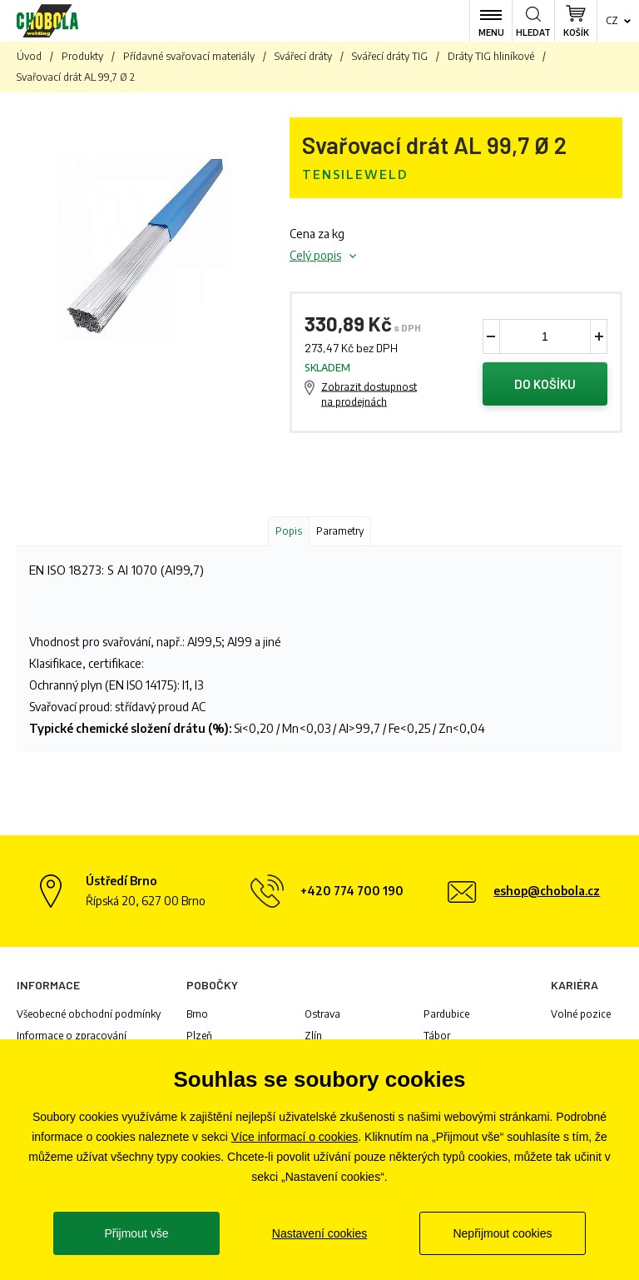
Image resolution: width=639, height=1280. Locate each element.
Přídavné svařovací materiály (189, 56)
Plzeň (199, 1035)
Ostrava (322, 1014)
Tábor (437, 1035)
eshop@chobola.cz (546, 891)
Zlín (313, 1035)
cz (612, 20)
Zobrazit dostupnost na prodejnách (369, 394)
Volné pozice (581, 1014)
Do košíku (545, 383)
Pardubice (446, 1014)
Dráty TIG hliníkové (491, 56)
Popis (288, 531)
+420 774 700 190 (352, 891)
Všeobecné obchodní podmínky (89, 1014)
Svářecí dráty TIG (390, 56)
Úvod (29, 56)
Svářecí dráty (303, 56)
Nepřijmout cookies (502, 1233)
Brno (197, 1014)
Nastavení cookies (319, 1233)
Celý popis (315, 255)
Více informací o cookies (295, 1136)
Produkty (82, 56)
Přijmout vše (136, 1233)
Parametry (340, 531)
